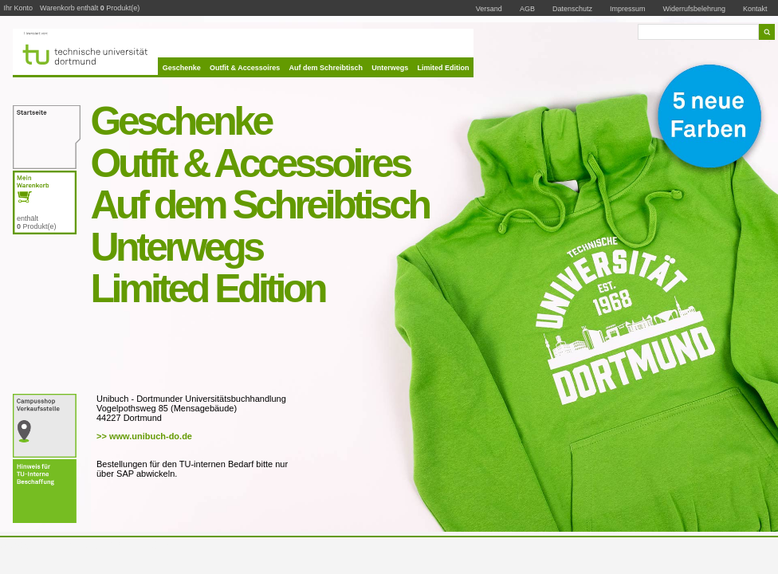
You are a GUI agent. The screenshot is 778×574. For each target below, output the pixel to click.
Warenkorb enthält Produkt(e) (89, 8)
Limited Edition (444, 68)
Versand (489, 9)
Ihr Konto (18, 8)
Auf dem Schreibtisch (326, 68)
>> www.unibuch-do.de (144, 436)
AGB (527, 9)
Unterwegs (389, 68)
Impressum (628, 9)
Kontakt (755, 8)
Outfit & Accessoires (245, 68)
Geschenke (182, 68)
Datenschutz (572, 9)
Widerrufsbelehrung (694, 9)
